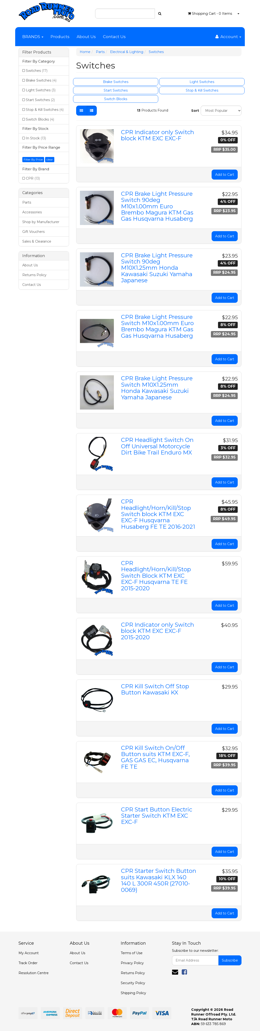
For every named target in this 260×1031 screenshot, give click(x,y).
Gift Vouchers (33, 232)
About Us (86, 36)
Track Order (28, 963)
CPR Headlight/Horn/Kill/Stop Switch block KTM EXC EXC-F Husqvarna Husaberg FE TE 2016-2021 (158, 514)
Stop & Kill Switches (45, 109)
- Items (210, 13)
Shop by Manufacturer (40, 222)
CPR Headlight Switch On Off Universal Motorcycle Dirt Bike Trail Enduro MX (157, 446)
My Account (29, 953)
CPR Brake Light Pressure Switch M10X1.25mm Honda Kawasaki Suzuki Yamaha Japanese (157, 388)
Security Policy (133, 983)
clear (49, 159)
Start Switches (40, 100)
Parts (26, 202)
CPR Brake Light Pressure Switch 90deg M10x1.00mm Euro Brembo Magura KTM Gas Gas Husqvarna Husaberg (157, 206)
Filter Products (36, 52)
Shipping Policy (133, 993)
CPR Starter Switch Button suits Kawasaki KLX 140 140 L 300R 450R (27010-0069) (158, 880)
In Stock (36, 138)
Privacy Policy (132, 963)
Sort (194, 110)
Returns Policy (34, 275)
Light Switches (41, 90)
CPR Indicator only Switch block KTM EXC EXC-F (157, 135)
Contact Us (114, 36)
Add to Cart (224, 174)
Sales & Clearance (36, 241)
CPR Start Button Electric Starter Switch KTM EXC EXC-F (156, 816)
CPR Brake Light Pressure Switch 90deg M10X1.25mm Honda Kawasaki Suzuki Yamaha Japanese (157, 268)
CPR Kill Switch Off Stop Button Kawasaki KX (155, 689)
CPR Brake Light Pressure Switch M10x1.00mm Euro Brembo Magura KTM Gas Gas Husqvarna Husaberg (157, 326)
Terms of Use (132, 953)
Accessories (32, 212)
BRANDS (32, 36)
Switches (36, 70)
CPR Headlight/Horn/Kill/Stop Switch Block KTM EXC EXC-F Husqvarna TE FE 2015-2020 (156, 576)
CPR (33, 178)
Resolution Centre (34, 973)
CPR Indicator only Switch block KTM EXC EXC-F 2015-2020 (157, 631)
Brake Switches (41, 80)
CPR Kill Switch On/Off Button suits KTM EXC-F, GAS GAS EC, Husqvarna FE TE (155, 757)
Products (60, 36)
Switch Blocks (40, 119)
